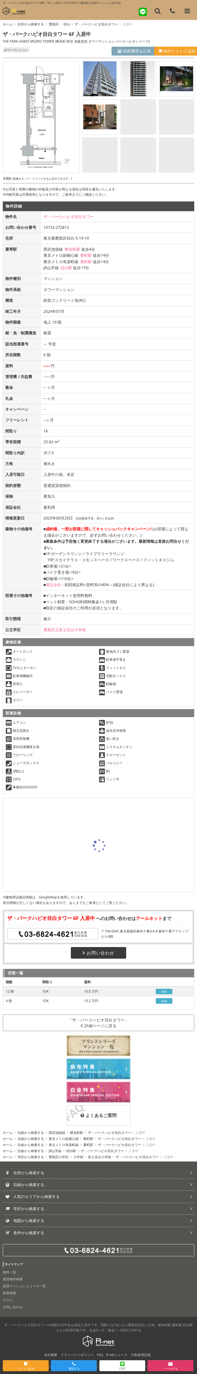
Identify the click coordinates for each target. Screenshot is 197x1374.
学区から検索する (30, 1157)
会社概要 (50, 1354)
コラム (8, 1299)
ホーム (8, 24)
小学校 (78, 1157)
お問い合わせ (98, 953)
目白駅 (66, 267)
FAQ (100, 1354)
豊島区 (54, 24)
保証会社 (53, 584)
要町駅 (86, 255)
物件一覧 (9, 1272)
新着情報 (9, 1293)
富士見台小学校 (99, 1157)
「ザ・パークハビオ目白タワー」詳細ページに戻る (98, 1022)
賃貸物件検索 (13, 1279)
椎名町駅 (72, 249)
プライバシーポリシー (77, 1354)
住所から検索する (30, 24)
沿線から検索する (30, 1132)
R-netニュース (117, 1354)
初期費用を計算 (115, 51)
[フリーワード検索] (158, 11)
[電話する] (172, 11)
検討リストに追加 (169, 51)
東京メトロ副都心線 (64, 1138)
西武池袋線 (57, 1132)
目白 (66, 24)
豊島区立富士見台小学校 (64, 629)
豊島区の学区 (59, 1157)
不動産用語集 (141, 1354)
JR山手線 (55, 1151)
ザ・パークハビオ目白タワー (96, 24)
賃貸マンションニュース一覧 (24, 1286)
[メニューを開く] (187, 11)
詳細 (164, 991)
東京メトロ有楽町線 (64, 1144)
